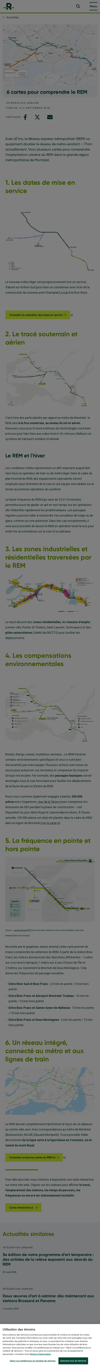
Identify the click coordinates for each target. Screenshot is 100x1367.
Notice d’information (40, 1354)
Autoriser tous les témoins (73, 1360)
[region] (50, 1345)
